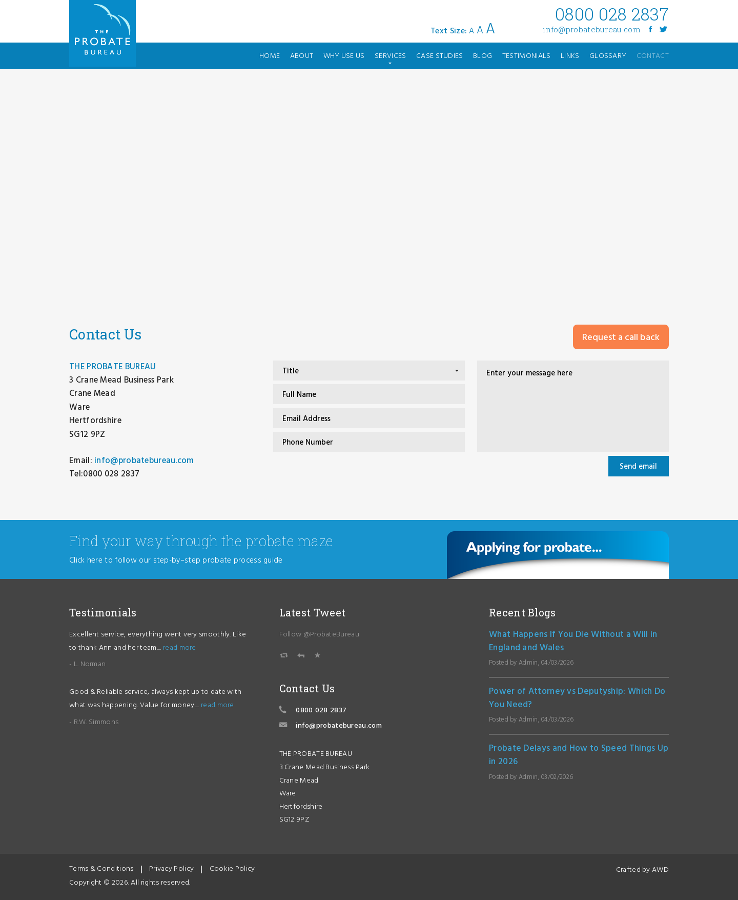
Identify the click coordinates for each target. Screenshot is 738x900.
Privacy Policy (171, 869)
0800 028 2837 (321, 710)
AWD (660, 870)
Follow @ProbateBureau (319, 635)
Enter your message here (573, 406)
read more (179, 648)
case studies (439, 56)
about (302, 56)
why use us (344, 56)
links (570, 56)
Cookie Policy (232, 869)
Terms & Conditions (101, 869)
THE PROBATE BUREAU (112, 367)
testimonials (526, 56)
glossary (607, 56)
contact (653, 56)
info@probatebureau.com (592, 29)
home (269, 56)
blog (482, 56)
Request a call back (621, 337)
